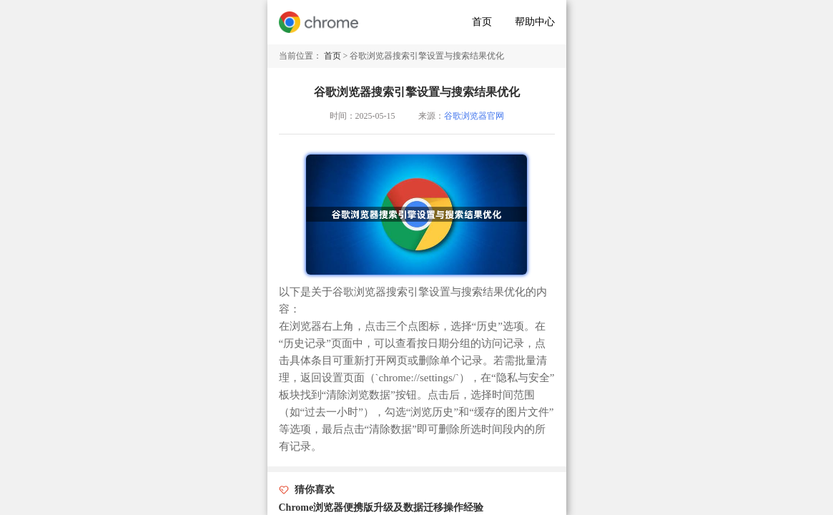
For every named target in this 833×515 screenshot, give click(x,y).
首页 (482, 21)
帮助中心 (535, 21)
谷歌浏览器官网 (474, 116)
